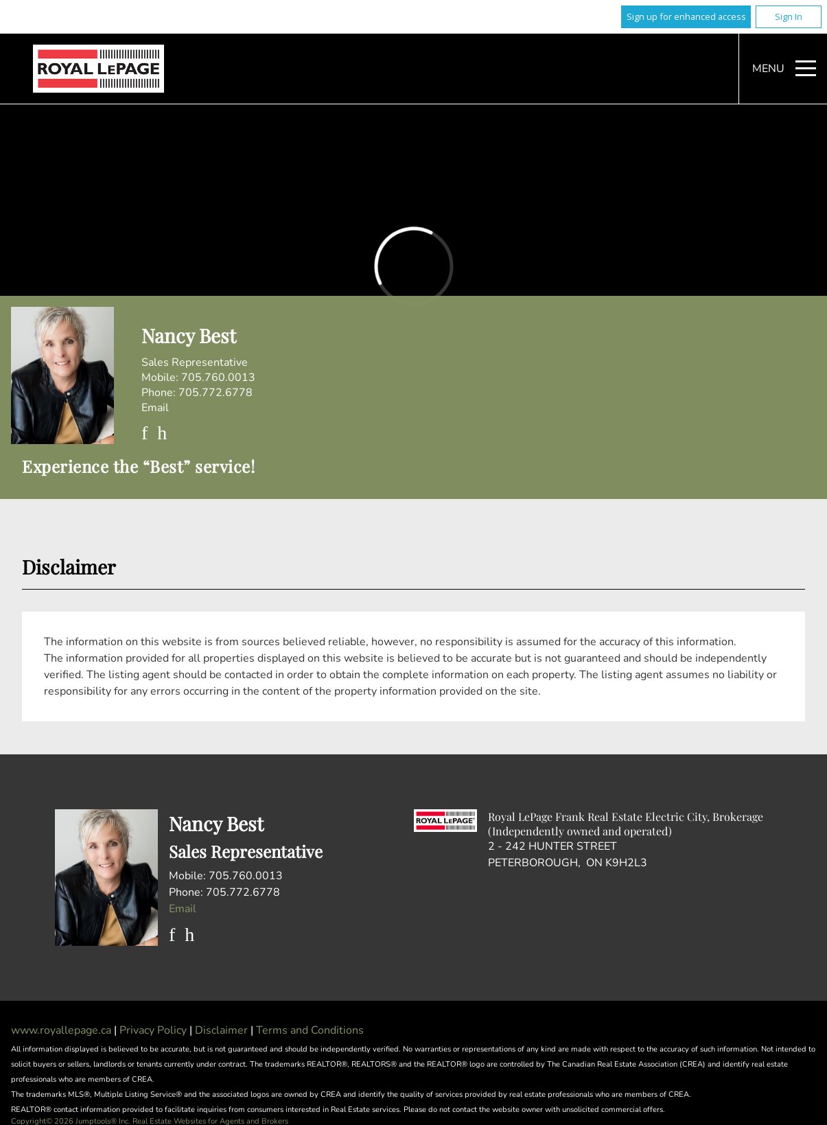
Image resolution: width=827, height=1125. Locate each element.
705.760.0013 (218, 377)
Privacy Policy (154, 1030)
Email (155, 407)
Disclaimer (223, 1030)
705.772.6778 (215, 392)
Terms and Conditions (310, 1030)
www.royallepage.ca (61, 1030)
